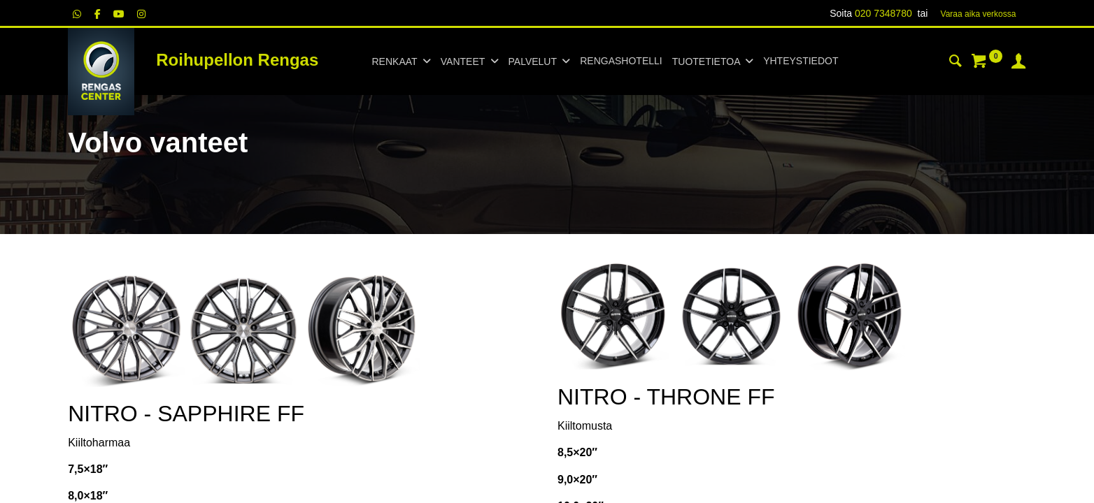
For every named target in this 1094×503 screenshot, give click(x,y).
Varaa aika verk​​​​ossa (978, 14)
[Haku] (955, 62)
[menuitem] (621, 61)
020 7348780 (883, 13)
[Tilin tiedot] (1018, 62)
